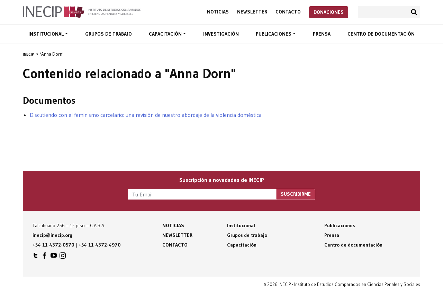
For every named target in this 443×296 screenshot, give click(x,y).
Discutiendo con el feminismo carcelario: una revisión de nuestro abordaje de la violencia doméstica (146, 114)
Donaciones (329, 12)
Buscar (414, 12)
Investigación (221, 34)
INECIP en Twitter (36, 257)
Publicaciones (274, 34)
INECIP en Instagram (63, 257)
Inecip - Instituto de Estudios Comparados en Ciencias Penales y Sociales (82, 11)
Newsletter (252, 12)
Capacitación (166, 34)
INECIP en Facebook (45, 257)
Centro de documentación (381, 34)
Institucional (46, 34)
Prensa (322, 34)
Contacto (288, 12)
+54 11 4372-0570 (53, 245)
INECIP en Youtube (54, 257)
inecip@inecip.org (52, 235)
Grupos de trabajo (108, 34)
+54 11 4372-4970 (100, 245)
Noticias (218, 12)
